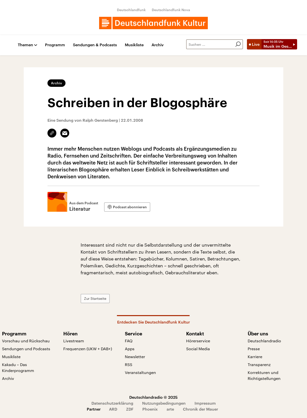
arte (170, 409)
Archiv (158, 45)
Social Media (198, 348)
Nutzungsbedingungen (164, 403)
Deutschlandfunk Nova (171, 10)
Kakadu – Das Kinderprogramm (18, 367)
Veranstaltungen (140, 372)
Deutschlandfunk (131, 10)
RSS (128, 364)
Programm (55, 45)
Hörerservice (198, 340)
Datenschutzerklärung (112, 403)
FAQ (128, 340)
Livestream (73, 340)
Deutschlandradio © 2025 (153, 397)
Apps (129, 348)
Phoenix (150, 409)
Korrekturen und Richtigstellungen (264, 375)
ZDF (129, 409)
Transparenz (259, 364)
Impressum (205, 403)
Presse (254, 348)
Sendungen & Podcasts (95, 45)
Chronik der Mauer (200, 409)
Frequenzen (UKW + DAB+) (87, 348)
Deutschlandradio (264, 340)
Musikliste (134, 45)
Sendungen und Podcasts (26, 348)
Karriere (255, 356)
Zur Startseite (95, 298)
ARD (113, 409)
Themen (25, 45)
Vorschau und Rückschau (26, 340)
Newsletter (135, 356)
